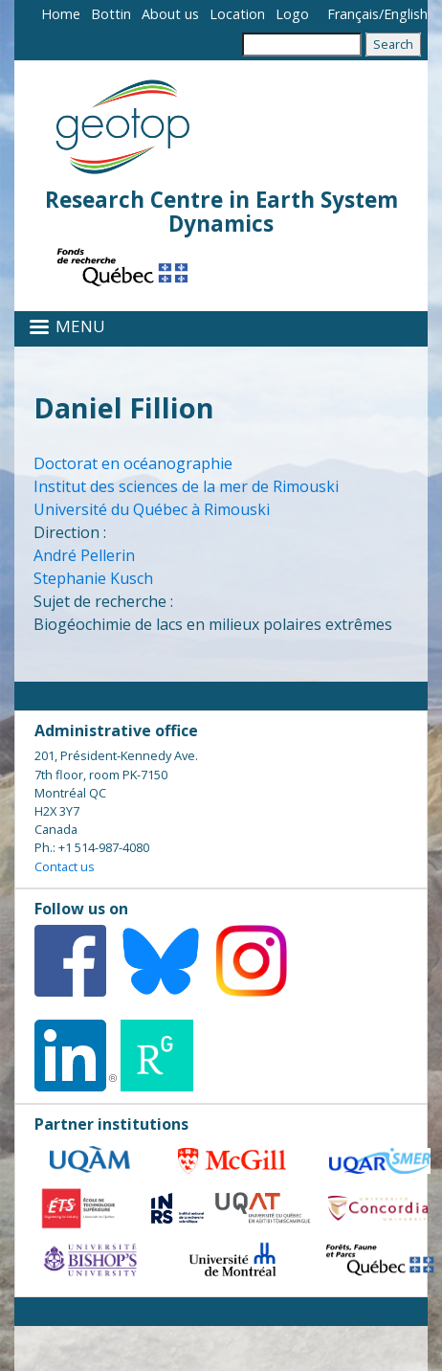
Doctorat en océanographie (132, 463)
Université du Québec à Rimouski (151, 509)
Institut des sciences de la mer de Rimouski (186, 486)
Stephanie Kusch (93, 578)
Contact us (64, 866)
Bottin (111, 14)
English (406, 14)
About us (170, 14)
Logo (292, 14)
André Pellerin (84, 555)
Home (60, 14)
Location (237, 14)
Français (353, 14)
